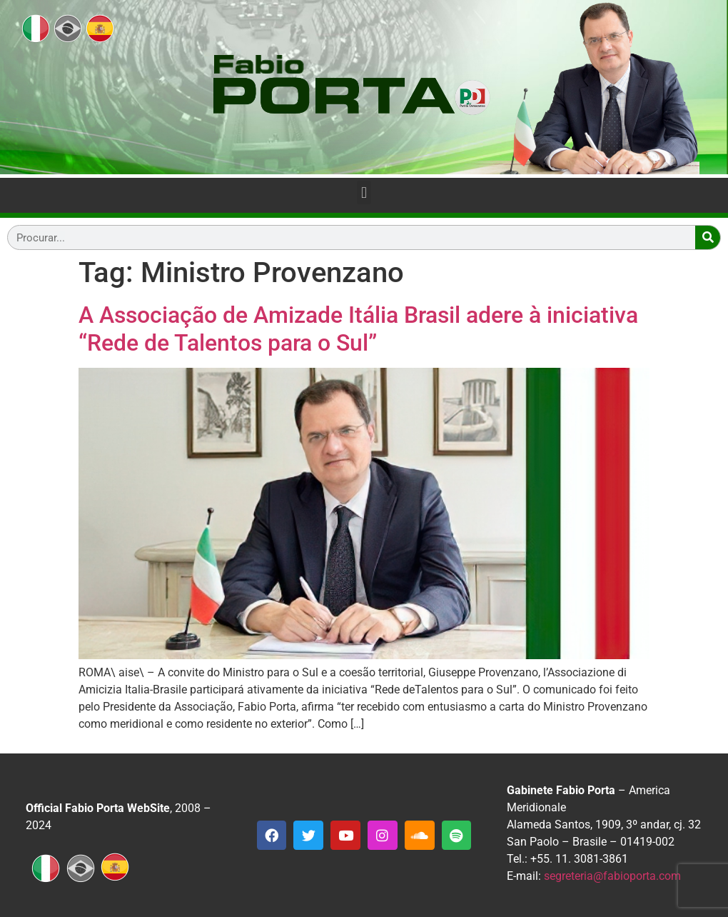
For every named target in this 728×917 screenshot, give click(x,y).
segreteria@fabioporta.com (612, 876)
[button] (363, 192)
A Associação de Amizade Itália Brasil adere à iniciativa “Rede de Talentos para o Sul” (358, 328)
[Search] (707, 237)
